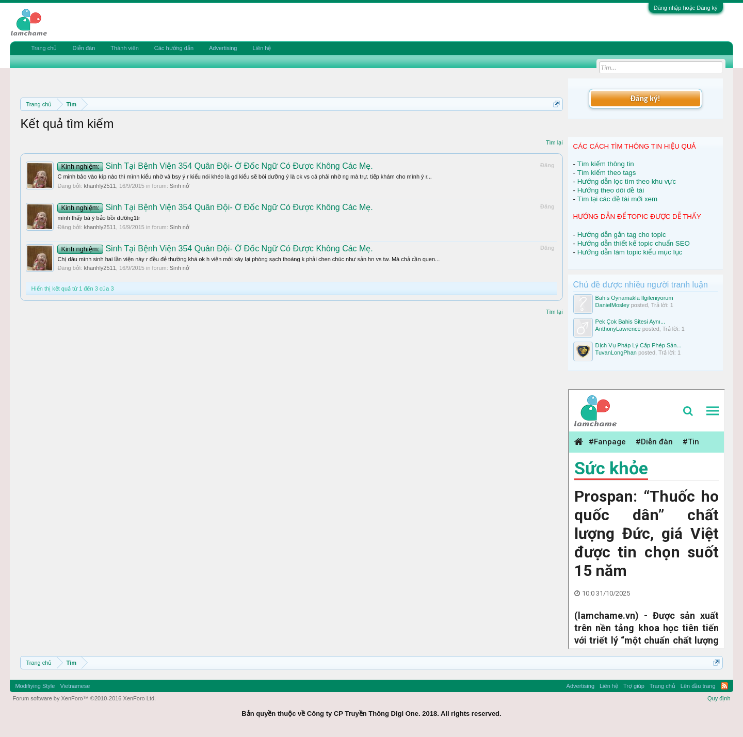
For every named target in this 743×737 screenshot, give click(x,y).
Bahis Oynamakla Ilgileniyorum (634, 298)
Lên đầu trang (698, 686)
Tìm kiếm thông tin (605, 164)
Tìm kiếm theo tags (606, 173)
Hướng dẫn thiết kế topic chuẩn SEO (633, 243)
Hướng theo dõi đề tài (610, 190)
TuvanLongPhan (616, 352)
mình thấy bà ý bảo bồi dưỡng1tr (98, 218)
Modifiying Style (35, 686)
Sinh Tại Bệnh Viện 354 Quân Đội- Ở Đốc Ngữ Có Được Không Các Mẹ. (215, 166)
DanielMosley (612, 305)
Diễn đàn (83, 48)
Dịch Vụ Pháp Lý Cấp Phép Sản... (638, 345)
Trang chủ (44, 48)
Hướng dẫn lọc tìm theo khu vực (626, 181)
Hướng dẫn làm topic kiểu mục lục (630, 252)
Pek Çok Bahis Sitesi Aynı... (630, 321)
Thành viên (124, 48)
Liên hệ (261, 48)
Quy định (719, 698)
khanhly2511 (100, 186)
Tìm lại (554, 142)
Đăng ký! (645, 98)
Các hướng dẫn (173, 48)
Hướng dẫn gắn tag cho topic (621, 234)
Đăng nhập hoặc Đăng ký (686, 8)
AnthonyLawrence (618, 329)
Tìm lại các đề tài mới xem (617, 199)
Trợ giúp (633, 686)
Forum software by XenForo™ (84, 698)
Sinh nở (179, 186)
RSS (724, 686)
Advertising (223, 48)
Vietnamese (75, 686)
